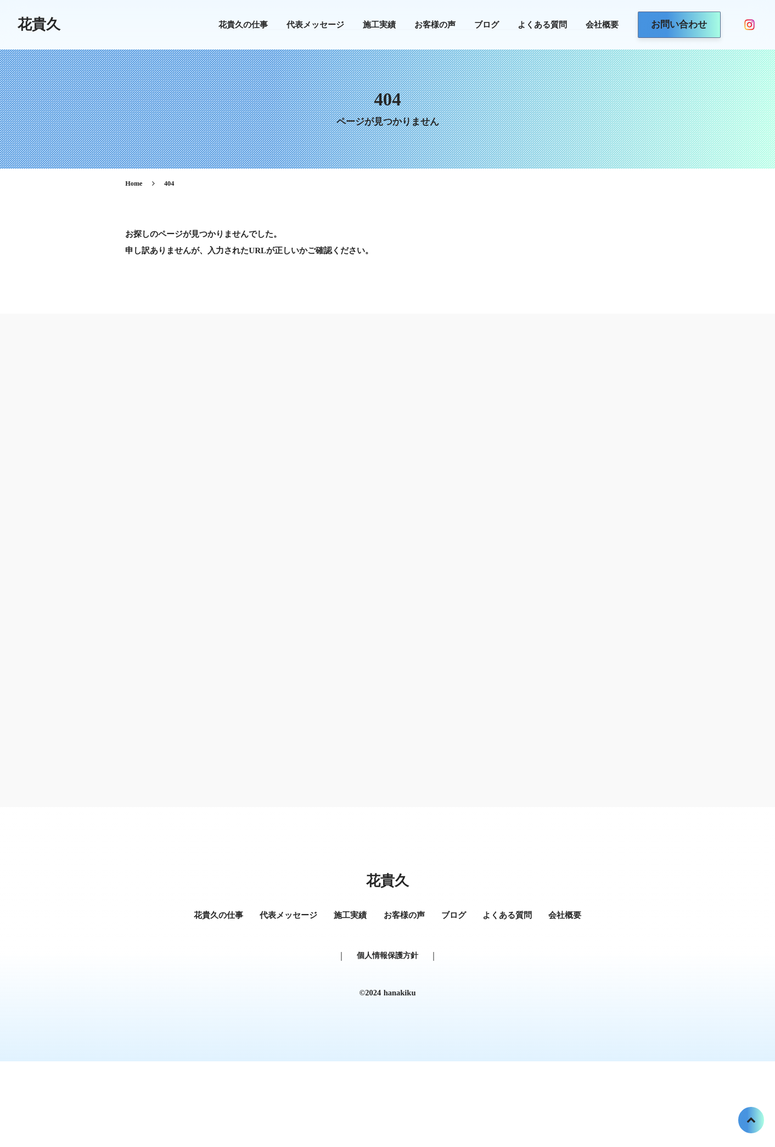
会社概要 (589, 25)
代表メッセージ (303, 25)
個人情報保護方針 (387, 1025)
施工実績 (366, 25)
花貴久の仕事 (230, 25)
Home (177, 200)
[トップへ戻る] (750, 1122)
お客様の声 (422, 25)
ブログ (474, 25)
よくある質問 (529, 25)
